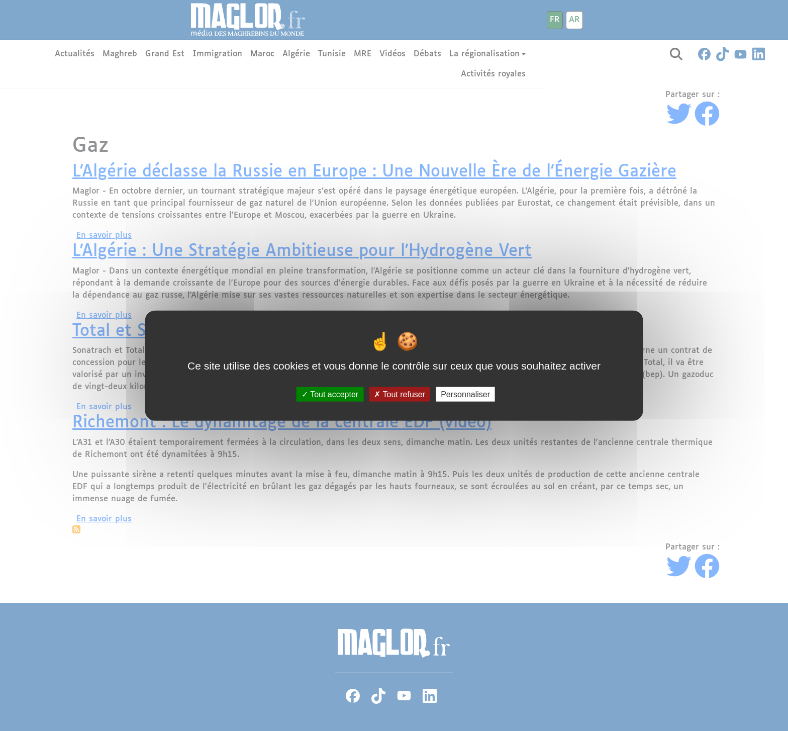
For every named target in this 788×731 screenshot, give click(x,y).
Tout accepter (330, 394)
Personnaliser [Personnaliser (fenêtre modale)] (465, 394)
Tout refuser (399, 394)
